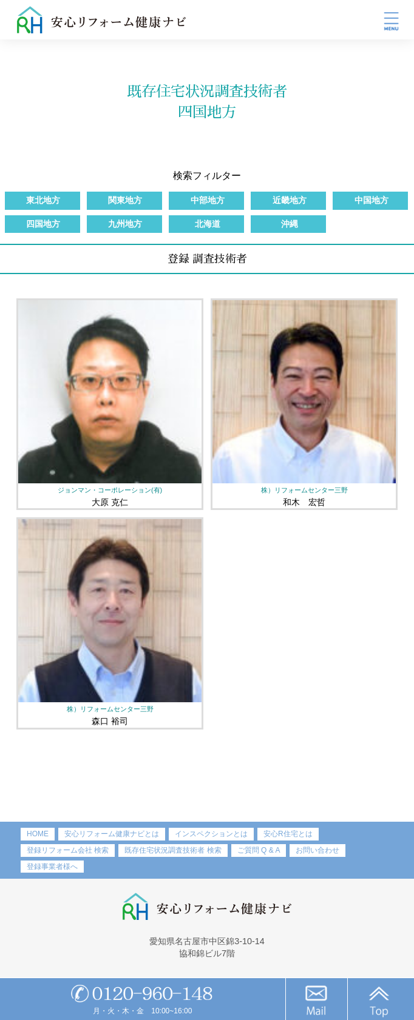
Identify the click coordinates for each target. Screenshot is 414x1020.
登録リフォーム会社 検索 (68, 850)
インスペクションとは (211, 834)
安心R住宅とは (288, 834)
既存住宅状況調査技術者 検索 (172, 850)
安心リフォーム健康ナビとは (111, 834)
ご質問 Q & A (258, 850)
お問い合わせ (317, 850)
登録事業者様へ (52, 866)
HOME (38, 834)
